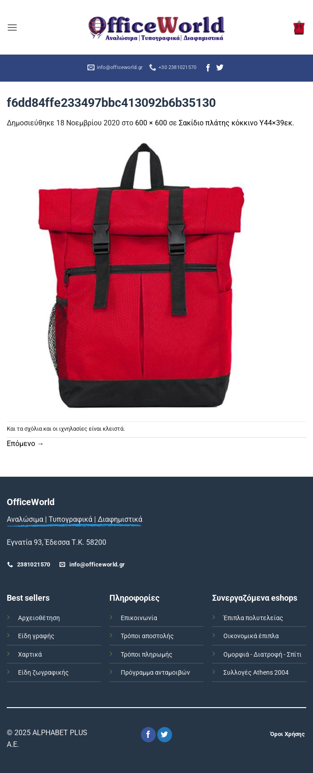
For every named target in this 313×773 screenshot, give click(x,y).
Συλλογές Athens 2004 (256, 672)
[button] (12, 27)
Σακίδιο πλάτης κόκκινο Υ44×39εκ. (236, 123)
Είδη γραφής (36, 636)
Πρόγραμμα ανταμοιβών (155, 672)
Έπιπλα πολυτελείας (253, 618)
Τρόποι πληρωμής (146, 654)
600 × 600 (151, 123)
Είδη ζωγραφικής (43, 672)
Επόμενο (25, 443)
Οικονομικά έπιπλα (251, 636)
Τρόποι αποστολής (147, 636)
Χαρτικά (30, 654)
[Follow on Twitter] (219, 68)
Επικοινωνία (139, 618)
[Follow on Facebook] (208, 68)
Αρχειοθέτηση (39, 618)
